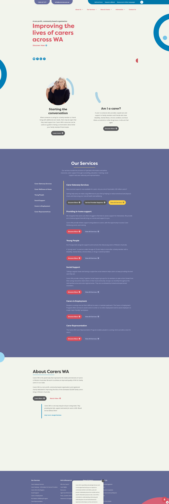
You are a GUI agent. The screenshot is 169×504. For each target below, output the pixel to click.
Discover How (40, 45)
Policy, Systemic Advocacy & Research (70, 495)
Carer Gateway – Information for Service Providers (44, 487)
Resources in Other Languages (126, 2)
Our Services (91, 9)
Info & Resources (66, 480)
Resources (63, 490)
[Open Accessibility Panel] (164, 499)
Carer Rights (63, 487)
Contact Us (132, 9)
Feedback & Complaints (107, 490)
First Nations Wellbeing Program (39, 498)
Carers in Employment (37, 495)
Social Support (35, 493)
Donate (103, 495)
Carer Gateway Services (37, 484)
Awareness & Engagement (67, 498)
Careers (103, 487)
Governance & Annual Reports (109, 493)
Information (119, 9)
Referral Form (99, 2)
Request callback (110, 2)
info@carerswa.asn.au (62, 2)
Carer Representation (37, 501)
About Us (78, 9)
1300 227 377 (42, 2)
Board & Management (106, 484)
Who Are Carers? (64, 484)
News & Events (105, 9)
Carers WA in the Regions (37, 490)
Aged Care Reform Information (68, 493)
